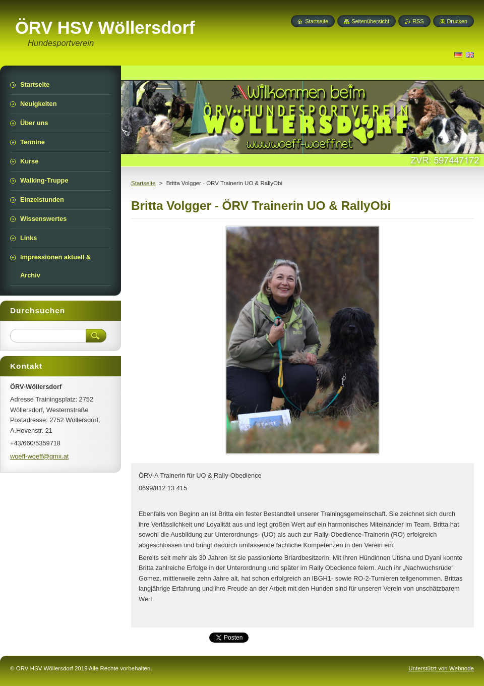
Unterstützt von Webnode (441, 668)
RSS (418, 21)
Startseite (143, 183)
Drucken (457, 21)
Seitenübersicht (370, 21)
